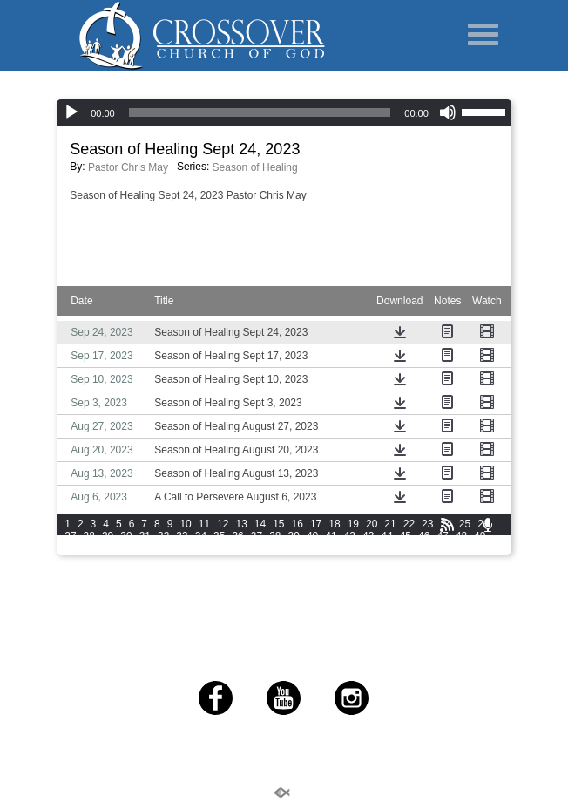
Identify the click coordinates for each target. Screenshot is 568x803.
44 (386, 536)
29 (107, 536)
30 (126, 536)
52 (107, 548)
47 (442, 536)
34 (200, 536)
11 (204, 524)
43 (368, 536)
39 (294, 536)
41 (330, 536)
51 (89, 548)
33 (181, 536)
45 (405, 536)
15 (278, 524)
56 (181, 548)
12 (222, 524)
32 (163, 536)
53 (126, 548)
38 (275, 536)
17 (315, 524)
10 (185, 524)
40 (312, 536)
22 (409, 524)
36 (237, 536)
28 (89, 536)
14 (260, 524)
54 (145, 548)
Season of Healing (255, 167)
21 (390, 524)
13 (241, 524)
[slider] (486, 110)
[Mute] (447, 112)
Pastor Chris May (128, 167)
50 (70, 548)
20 (371, 524)
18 (334, 524)
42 (349, 536)
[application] (284, 112)
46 (423, 536)
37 (256, 536)
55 (163, 548)
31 (145, 536)
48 (461, 536)
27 (70, 536)
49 (479, 536)
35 (219, 536)
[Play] (71, 112)
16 (297, 524)
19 (353, 524)
